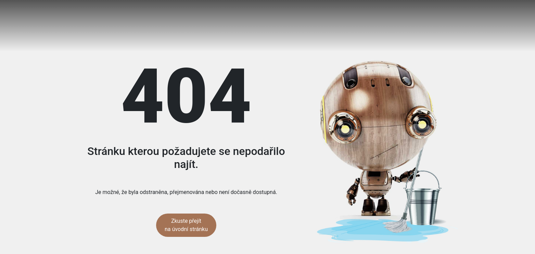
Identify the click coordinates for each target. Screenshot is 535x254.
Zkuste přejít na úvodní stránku (186, 225)
